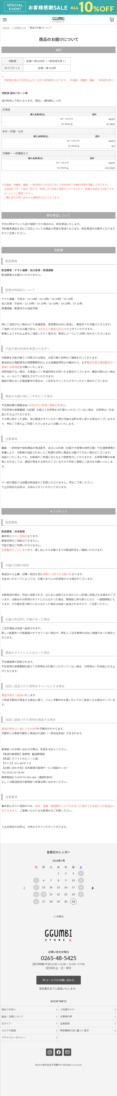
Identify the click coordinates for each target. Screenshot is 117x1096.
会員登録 (65, 1023)
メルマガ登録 (8, 1030)
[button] (93, 888)
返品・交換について (12, 1016)
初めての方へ (8, 1009)
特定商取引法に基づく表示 (74, 1030)
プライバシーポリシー (13, 1037)
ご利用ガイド (19, 27)
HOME (6, 27)
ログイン (6, 1023)
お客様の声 (66, 1016)
